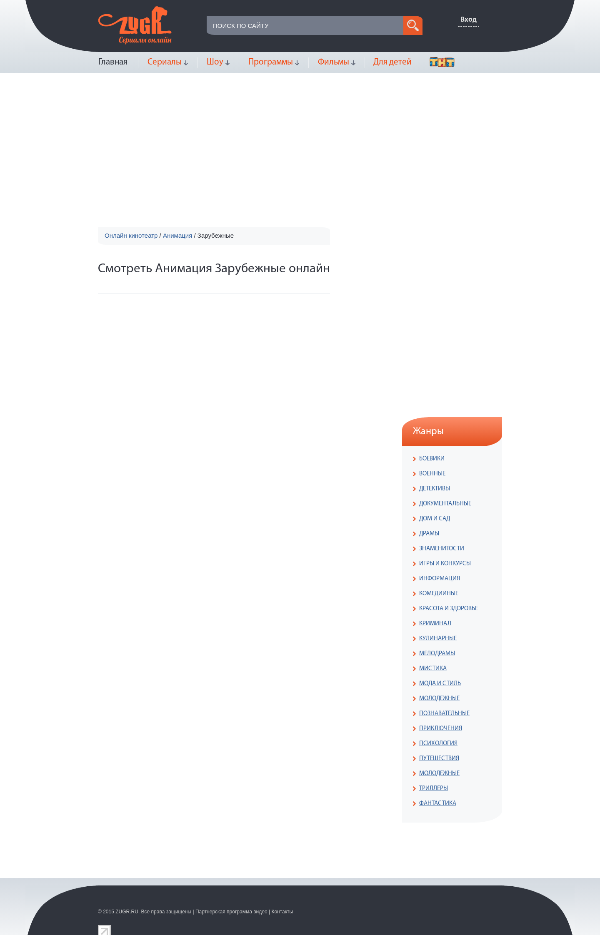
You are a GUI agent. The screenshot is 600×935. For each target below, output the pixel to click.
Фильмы (333, 62)
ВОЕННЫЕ (432, 474)
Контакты (282, 912)
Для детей (392, 62)
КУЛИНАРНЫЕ (438, 639)
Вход (468, 19)
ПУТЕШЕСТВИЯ (439, 759)
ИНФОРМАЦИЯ (439, 579)
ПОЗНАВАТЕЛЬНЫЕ (444, 714)
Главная (113, 62)
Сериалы (165, 62)
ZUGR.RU (126, 912)
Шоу (215, 62)
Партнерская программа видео (231, 912)
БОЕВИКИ (432, 459)
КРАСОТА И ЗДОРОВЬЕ (448, 609)
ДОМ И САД (434, 519)
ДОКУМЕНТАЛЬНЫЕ (445, 504)
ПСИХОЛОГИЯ (438, 744)
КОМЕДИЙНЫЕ (438, 594)
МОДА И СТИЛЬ (440, 684)
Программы (270, 62)
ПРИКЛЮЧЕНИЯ (440, 729)
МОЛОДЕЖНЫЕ (439, 699)
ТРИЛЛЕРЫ (433, 789)
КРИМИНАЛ (435, 624)
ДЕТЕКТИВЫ (434, 489)
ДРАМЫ (429, 534)
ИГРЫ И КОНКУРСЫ (445, 564)
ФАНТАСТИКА (437, 804)
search (412, 25)
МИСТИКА (433, 669)
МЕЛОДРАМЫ (437, 654)
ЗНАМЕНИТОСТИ (441, 549)
